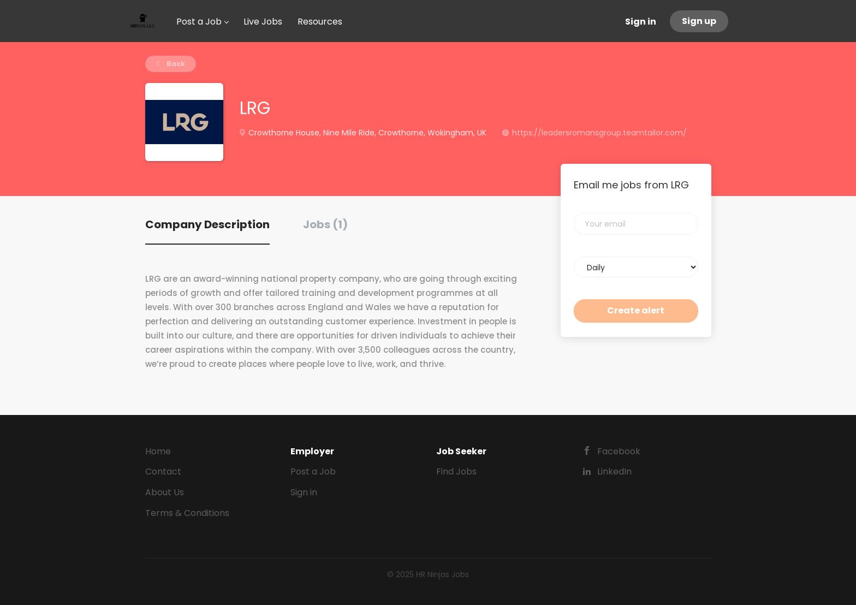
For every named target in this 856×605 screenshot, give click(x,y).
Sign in (640, 21)
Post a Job (313, 471)
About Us (164, 492)
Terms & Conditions (187, 513)
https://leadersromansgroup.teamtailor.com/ (599, 132)
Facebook (618, 451)
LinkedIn (614, 471)
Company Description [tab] (207, 224)
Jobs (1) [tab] (325, 224)
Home (158, 451)
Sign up (699, 21)
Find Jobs (456, 471)
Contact (163, 471)
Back (175, 63)
